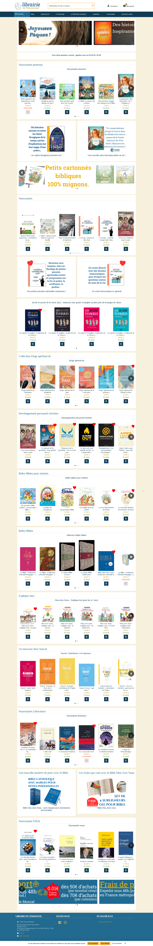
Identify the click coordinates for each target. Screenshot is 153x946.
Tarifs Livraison (23, 936)
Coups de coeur (126, 14)
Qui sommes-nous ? (105, 922)
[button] (132, 35)
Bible (32, 14)
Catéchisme (111, 14)
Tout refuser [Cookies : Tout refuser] (105, 943)
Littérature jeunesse (78, 14)
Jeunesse (96, 14)
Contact (20, 933)
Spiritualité (45, 14)
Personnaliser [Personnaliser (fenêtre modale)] (117, 943)
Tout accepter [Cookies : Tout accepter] (93, 943)
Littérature (60, 14)
